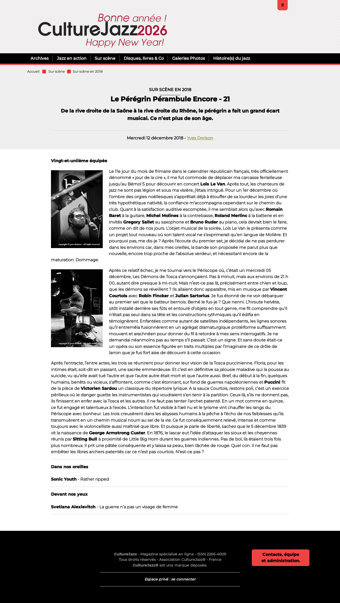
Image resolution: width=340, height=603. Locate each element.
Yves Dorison (200, 137)
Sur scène (105, 58)
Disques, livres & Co (144, 58)
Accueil (33, 71)
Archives (40, 58)
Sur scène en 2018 (87, 71)
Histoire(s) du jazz (231, 58)
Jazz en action (71, 58)
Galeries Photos (188, 58)
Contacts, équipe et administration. (280, 557)
